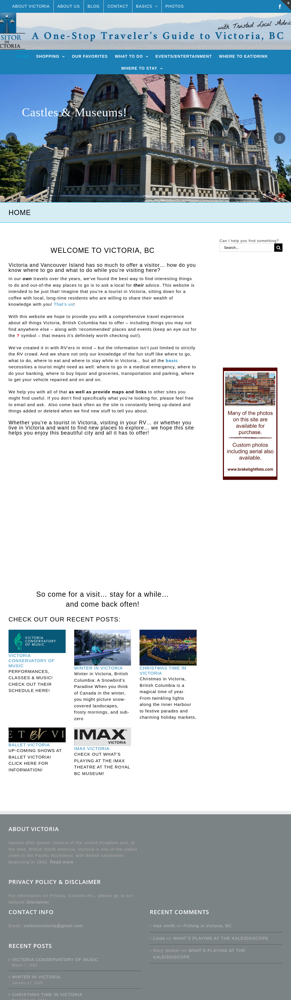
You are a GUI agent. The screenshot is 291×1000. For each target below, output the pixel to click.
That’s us (64, 304)
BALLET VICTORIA (29, 744)
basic (172, 360)
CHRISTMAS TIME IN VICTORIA (47, 994)
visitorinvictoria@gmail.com (53, 925)
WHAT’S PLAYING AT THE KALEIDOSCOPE (221, 938)
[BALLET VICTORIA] (37, 735)
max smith (164, 925)
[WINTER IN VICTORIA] (102, 648)
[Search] (278, 247)
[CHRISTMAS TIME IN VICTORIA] (168, 648)
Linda (159, 938)
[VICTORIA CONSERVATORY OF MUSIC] (37, 641)
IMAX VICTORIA (91, 748)
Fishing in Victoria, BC (207, 925)
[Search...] (246, 247)
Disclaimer (37, 902)
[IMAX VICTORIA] (102, 737)
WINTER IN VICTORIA (98, 668)
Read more (62, 861)
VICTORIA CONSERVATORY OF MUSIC (32, 660)
